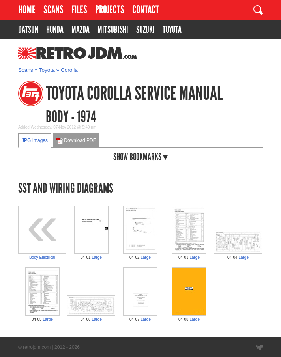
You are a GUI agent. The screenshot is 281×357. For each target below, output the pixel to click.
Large (97, 257)
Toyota (47, 70)
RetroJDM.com (57, 53)
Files (79, 10)
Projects (109, 10)
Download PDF (76, 141)
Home (27, 10)
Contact (145, 10)
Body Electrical (42, 257)
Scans (53, 10)
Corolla (69, 70)
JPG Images (35, 140)
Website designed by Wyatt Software (259, 347)
